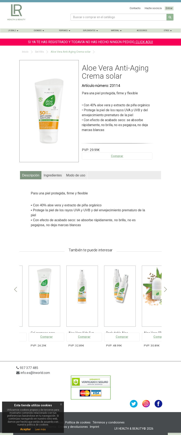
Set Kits (39, 51)
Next (165, 289)
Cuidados (39, 31)
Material (116, 31)
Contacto (135, 8)
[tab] (31, 175)
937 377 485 (27, 368)
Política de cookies (77, 422)
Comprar (117, 156)
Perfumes (64, 31)
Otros (168, 31)
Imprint (94, 426)
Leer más (40, 429)
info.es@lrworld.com (33, 373)
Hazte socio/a (153, 8)
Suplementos (90, 31)
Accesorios (142, 31)
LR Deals (13, 31)
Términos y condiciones (109, 422)
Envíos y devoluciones (73, 426)
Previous (15, 289)
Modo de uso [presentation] (75, 175)
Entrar (169, 8)
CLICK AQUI (144, 42)
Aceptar (25, 429)
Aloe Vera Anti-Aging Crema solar (70, 51)
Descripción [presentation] (30, 175)
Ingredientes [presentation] (53, 175)
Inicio (24, 51)
